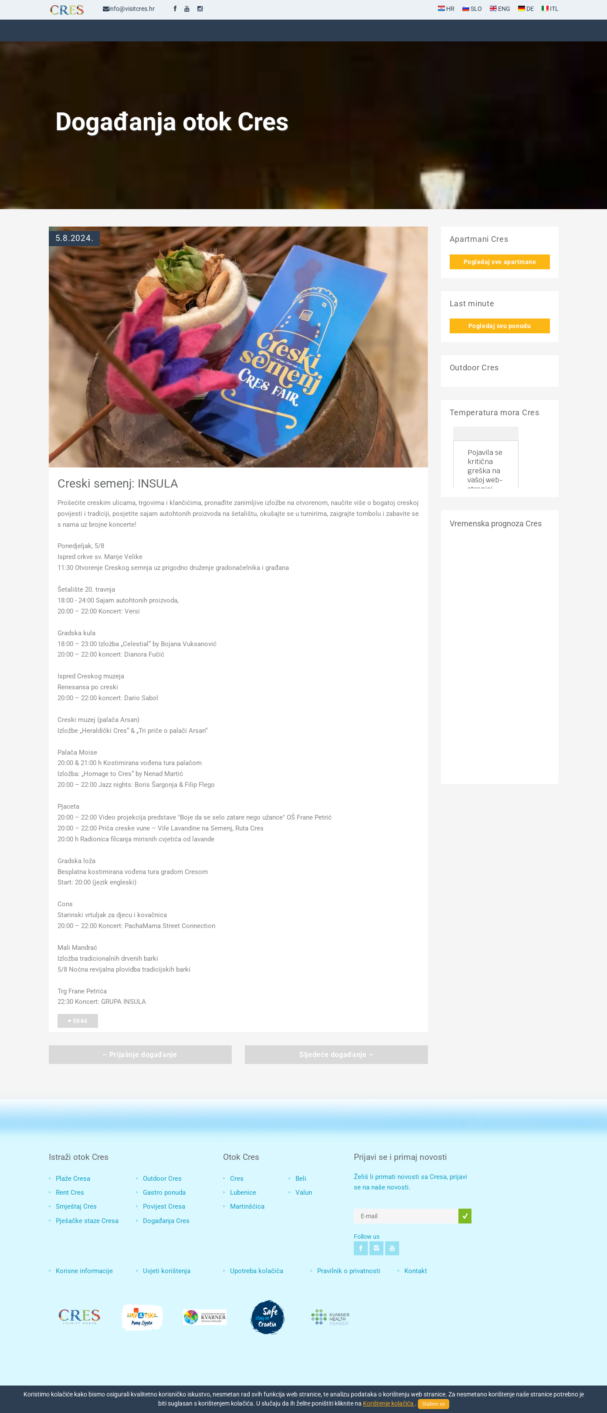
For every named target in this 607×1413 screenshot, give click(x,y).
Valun (303, 1192)
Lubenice (243, 1192)
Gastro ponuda (164, 1192)
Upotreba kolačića (256, 1271)
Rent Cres (70, 1192)
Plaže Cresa (73, 1179)
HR (446, 8)
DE (526, 8)
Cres (237, 1179)
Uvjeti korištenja (166, 1271)
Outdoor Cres (162, 1179)
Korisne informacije (84, 1271)
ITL (550, 8)
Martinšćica (247, 1206)
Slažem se (433, 1404)
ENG (500, 8)
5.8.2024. (74, 238)
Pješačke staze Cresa (87, 1221)
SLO (472, 8)
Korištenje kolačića (389, 1403)
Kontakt (415, 1271)
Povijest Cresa (164, 1206)
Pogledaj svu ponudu (499, 325)
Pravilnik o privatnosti (348, 1271)
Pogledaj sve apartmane (500, 261)
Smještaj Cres (76, 1206)
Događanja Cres (166, 1221)
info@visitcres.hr (129, 8)
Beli (300, 1179)
